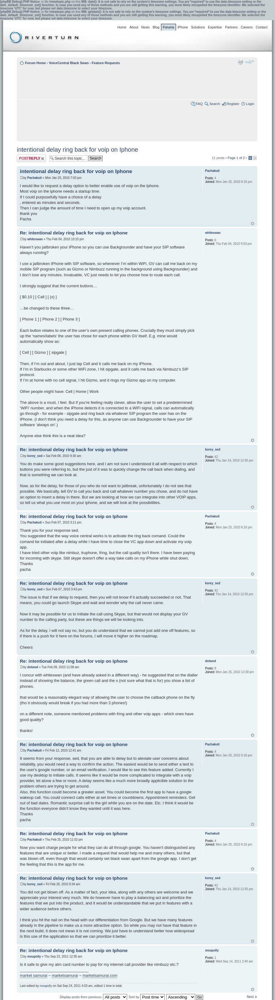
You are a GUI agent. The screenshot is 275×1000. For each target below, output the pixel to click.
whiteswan (35, 239)
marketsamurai (65, 975)
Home (121, 27)
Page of (236, 158)
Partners (231, 27)
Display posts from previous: (93, 997)
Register (233, 104)
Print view (240, 61)
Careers (247, 27)
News (145, 27)
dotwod (32, 667)
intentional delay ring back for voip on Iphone (77, 149)
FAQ (199, 104)
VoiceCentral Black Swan (69, 63)
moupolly (34, 956)
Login (250, 104)
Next (250, 996)
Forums (168, 27)
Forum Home (35, 63)
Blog (156, 27)
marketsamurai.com (99, 975)
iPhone (183, 27)
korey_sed (34, 456)
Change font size (249, 61)
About (133, 27)
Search (214, 104)
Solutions (198, 27)
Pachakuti (34, 177)
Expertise (215, 27)
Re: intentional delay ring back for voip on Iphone (74, 232)
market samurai (33, 975)
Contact (261, 27)
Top (252, 223)
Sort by (147, 997)
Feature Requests (106, 63)
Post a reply (31, 158)
